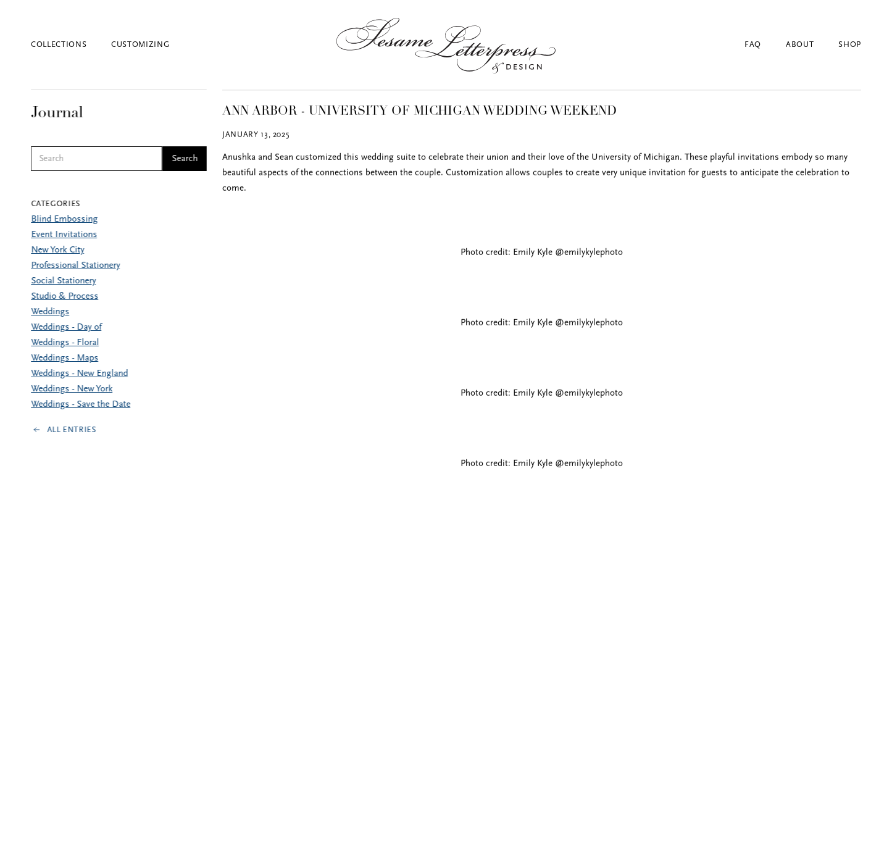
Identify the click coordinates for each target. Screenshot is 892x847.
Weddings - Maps (64, 358)
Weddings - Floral (65, 343)
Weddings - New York (71, 389)
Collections (58, 45)
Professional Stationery (75, 265)
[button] (71, 44)
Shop (849, 45)
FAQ (752, 45)
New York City (57, 250)
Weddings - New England (79, 373)
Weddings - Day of (66, 327)
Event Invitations (64, 235)
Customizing (140, 45)
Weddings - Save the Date (80, 404)
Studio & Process (64, 296)
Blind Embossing (64, 219)
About (800, 45)
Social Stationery (63, 281)
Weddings (50, 312)
